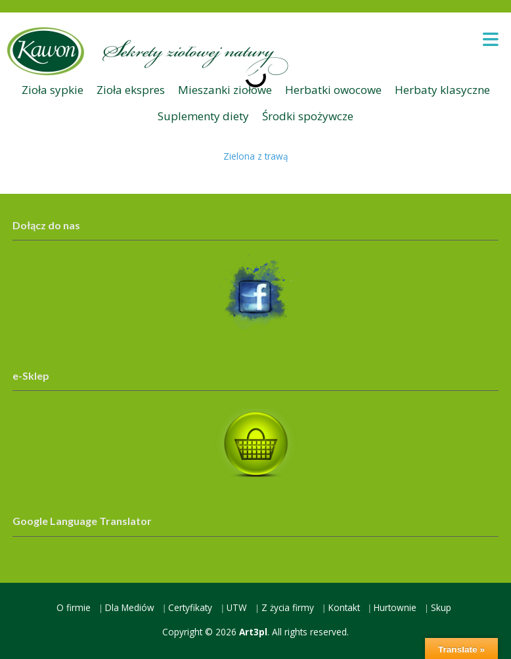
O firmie (73, 607)
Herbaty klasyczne (442, 89)
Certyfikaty (190, 607)
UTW (237, 607)
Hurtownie (395, 607)
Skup (441, 607)
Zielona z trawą (255, 156)
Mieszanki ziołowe (225, 89)
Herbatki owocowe (333, 89)
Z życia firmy (287, 607)
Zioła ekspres (131, 89)
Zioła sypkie (52, 89)
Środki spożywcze (307, 116)
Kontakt (344, 607)
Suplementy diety (203, 116)
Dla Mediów (129, 607)
